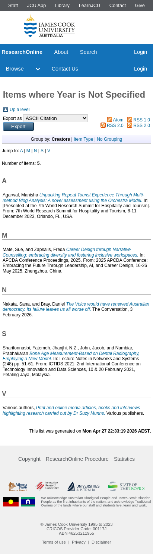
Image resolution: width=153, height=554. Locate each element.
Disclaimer (101, 542)
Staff (13, 5)
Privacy (79, 542)
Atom (118, 120)
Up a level (19, 109)
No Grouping (109, 139)
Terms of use (54, 542)
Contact (117, 5)
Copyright (29, 459)
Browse (15, 69)
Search (88, 52)
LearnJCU (90, 5)
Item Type (83, 139)
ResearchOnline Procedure (77, 459)
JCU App (36, 5)
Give (140, 5)
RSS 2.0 (115, 125)
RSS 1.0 (141, 120)
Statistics (124, 459)
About (61, 52)
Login (140, 52)
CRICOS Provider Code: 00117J (76, 529)
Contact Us (65, 69)
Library (62, 5)
